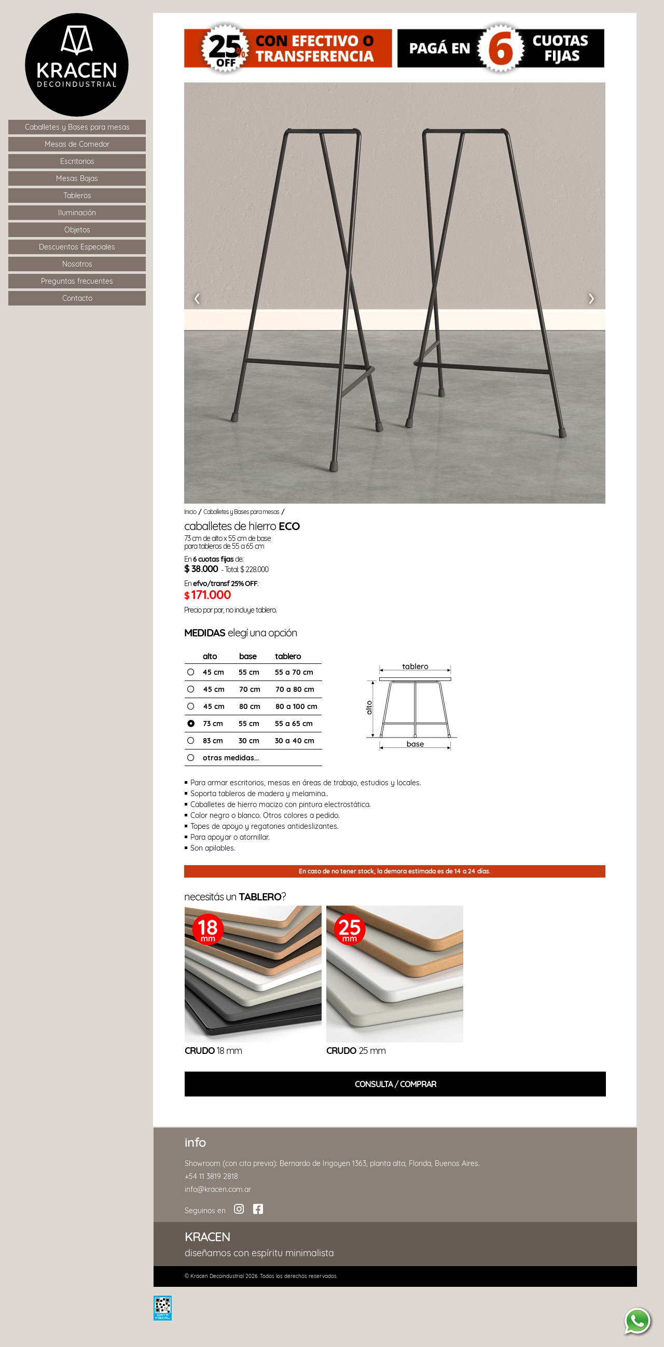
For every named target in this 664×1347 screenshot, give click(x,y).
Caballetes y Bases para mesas (242, 512)
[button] (195, 295)
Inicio (190, 512)
